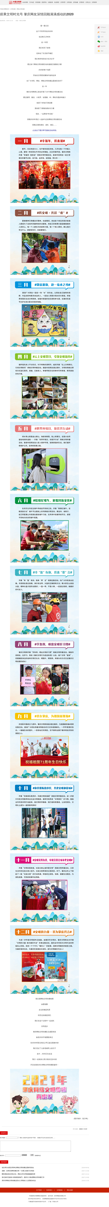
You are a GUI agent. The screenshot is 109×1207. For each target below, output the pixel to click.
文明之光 (88, 2)
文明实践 (69, 2)
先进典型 (56, 2)
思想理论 (44, 2)
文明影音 (81, 2)
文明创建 (75, 2)
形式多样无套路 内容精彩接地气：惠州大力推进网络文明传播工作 (23, 1179)
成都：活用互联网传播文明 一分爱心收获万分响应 (18, 1173)
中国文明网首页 (4, 9)
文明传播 (12, 9)
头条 (23, 2)
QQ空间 (103, 46)
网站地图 (70, 1192)
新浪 (106, 41)
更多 (102, 51)
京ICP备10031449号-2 (34, 1201)
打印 (102, 37)
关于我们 (39, 1192)
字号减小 (103, 32)
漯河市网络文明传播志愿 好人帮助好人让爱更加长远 (19, 1182)
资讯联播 (37, 2)
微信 (102, 41)
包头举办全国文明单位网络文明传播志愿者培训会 (18, 1169)
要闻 (26, 2)
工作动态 (31, 2)
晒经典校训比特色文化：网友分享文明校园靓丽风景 (18, 1176)
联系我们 (49, 1192)
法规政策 (50, 2)
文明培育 (62, 2)
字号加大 (103, 27)
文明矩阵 (94, 2)
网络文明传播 (21, 9)
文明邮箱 (59, 1192)
